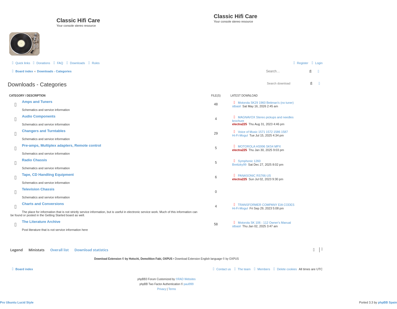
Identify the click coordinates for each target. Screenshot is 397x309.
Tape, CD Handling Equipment (48, 175)
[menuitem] (40, 63)
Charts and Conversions (43, 204)
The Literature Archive (41, 222)
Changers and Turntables (43, 131)
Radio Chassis (34, 160)
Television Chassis (38, 189)
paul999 (189, 284)
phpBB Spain (387, 302)
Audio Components (38, 116)
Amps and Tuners (37, 102)
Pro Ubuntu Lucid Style (17, 302)
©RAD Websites (185, 279)
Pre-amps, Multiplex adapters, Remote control (61, 145)
